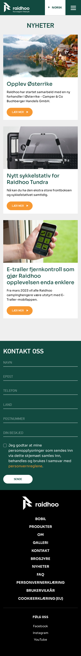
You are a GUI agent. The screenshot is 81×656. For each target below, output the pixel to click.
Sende (18, 479)
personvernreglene (25, 466)
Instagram (40, 633)
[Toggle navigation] (73, 7)
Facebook (40, 626)
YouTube (40, 639)
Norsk (55, 7)
